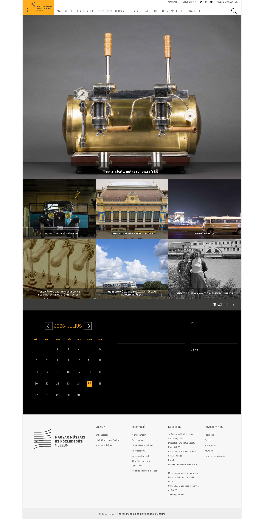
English (187, 2)
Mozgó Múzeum (204, 233)
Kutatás (135, 11)
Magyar (173, 2)
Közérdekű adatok (226, 2)
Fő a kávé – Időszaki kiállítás (132, 172)
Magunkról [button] (65, 11)
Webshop (151, 11)
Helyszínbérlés (173, 11)
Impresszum (138, 450)
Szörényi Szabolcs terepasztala (132, 233)
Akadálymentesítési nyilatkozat (142, 463)
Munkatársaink (139, 434)
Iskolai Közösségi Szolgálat (109, 440)
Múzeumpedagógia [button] (112, 11)
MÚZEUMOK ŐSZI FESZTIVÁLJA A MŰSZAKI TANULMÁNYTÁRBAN (132, 293)
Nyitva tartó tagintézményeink (59, 233)
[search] (235, 11)
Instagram (210, 445)
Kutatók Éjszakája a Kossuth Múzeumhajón (205, 293)
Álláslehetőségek (104, 445)
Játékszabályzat (140, 455)
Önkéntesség (102, 434)
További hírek (224, 305)
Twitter (208, 440)
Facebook (209, 434)
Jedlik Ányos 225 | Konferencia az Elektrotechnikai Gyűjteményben (59, 293)
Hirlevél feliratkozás (215, 455)
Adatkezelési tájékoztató (144, 470)
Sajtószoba (137, 440)
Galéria (195, 11)
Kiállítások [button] (85, 11)
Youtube (209, 450)
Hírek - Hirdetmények (143, 445)
